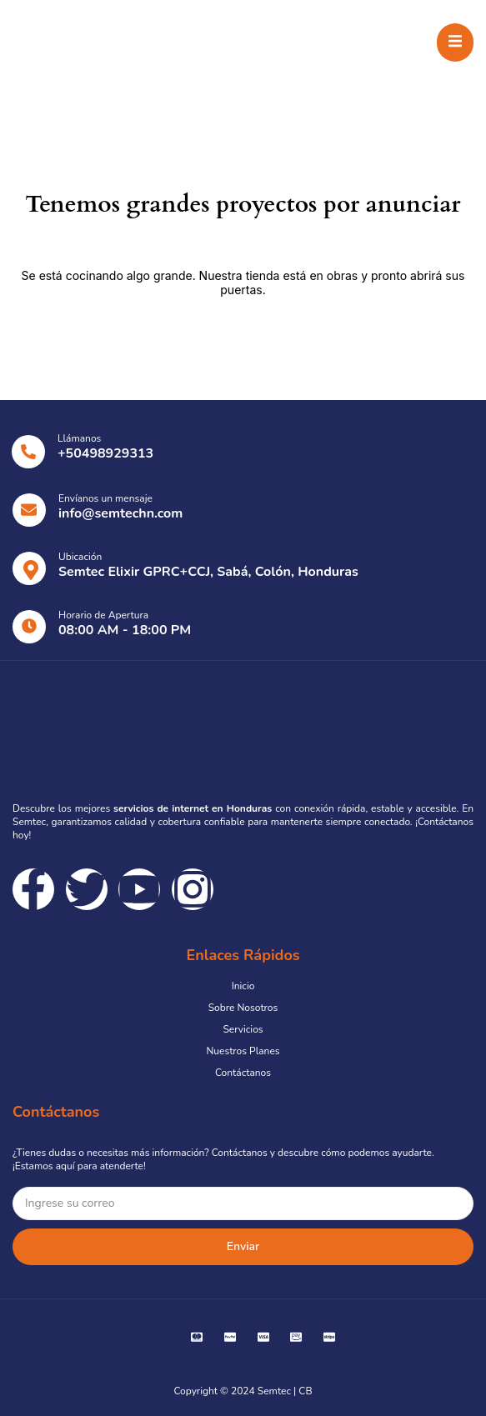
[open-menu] (455, 42)
